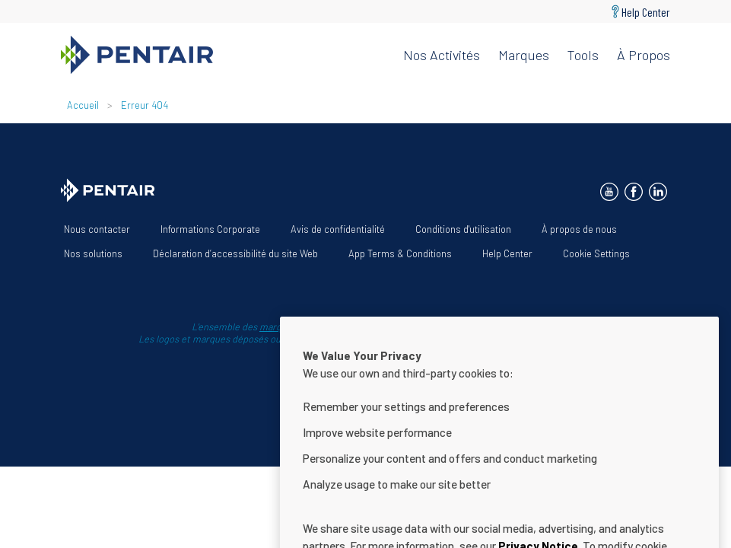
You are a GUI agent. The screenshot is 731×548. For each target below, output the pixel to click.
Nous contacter (97, 229)
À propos (643, 54)
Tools (583, 54)
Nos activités (441, 54)
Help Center (645, 12)
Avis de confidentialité (338, 229)
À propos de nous (579, 229)
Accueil (83, 105)
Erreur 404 (144, 105)
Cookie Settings (596, 253)
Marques (523, 54)
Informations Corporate (210, 229)
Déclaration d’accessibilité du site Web (235, 253)
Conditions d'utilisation (463, 229)
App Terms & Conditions (400, 253)
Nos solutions (93, 253)
